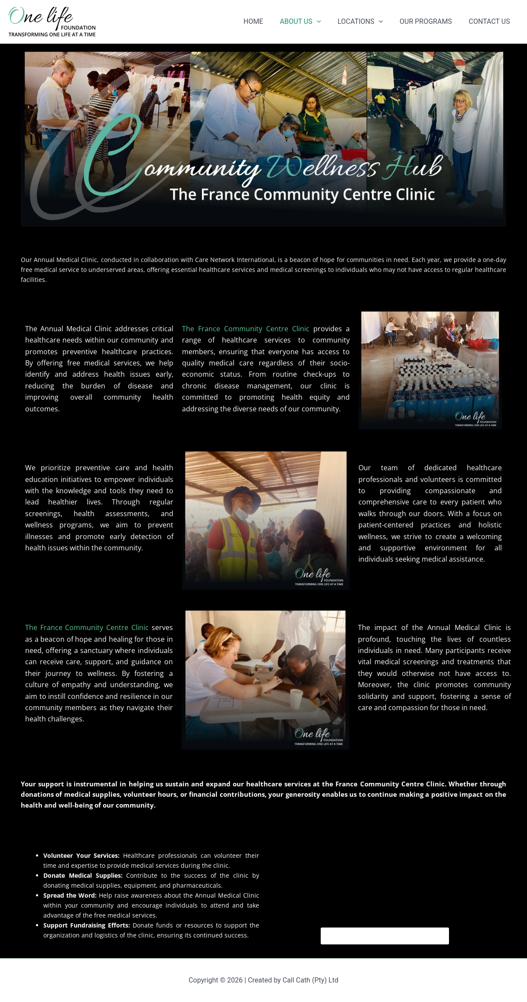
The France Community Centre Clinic (245, 328)
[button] (326, 21)
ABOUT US (310, 21)
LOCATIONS (367, 21)
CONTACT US (490, 21)
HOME (266, 21)
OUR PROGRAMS (430, 21)
